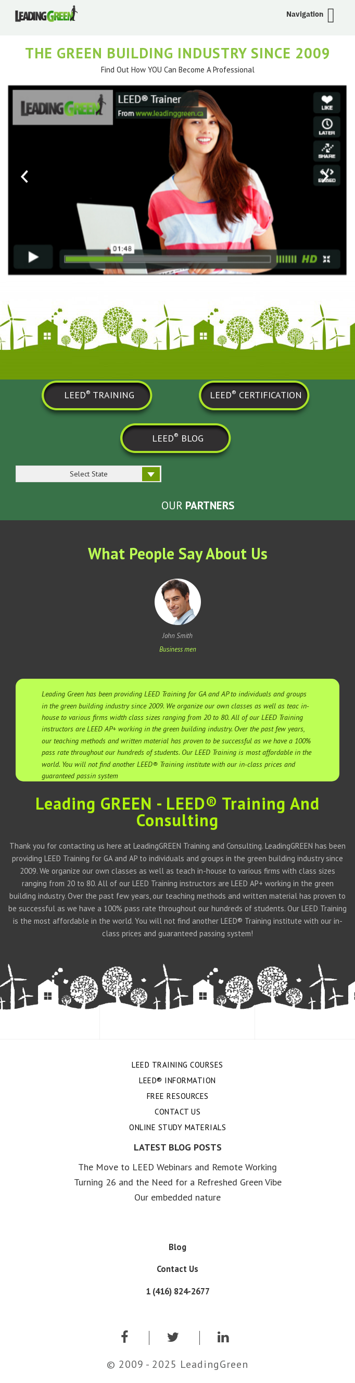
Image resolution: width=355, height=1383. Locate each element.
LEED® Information (177, 1080)
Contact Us (177, 1112)
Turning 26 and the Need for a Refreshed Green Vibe (178, 1182)
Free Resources (178, 1096)
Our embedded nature (177, 1197)
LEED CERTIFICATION (256, 394)
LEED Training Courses (177, 1065)
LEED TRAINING (99, 394)
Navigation (304, 14)
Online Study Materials (177, 1127)
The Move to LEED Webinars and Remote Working (177, 1167)
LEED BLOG (178, 437)
